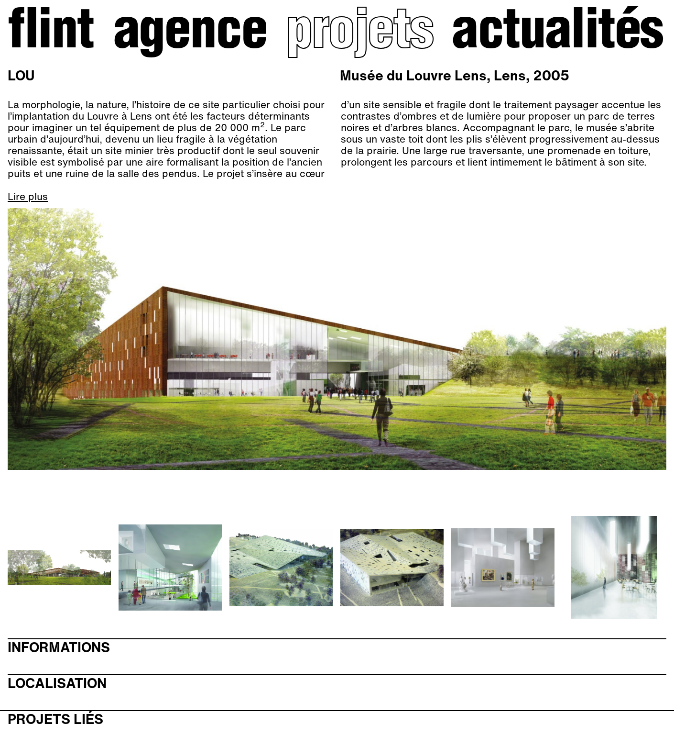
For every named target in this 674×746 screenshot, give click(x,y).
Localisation (57, 683)
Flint (51, 34)
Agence (190, 34)
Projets (359, 34)
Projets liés (55, 719)
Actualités (557, 34)
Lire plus (28, 196)
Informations (59, 647)
